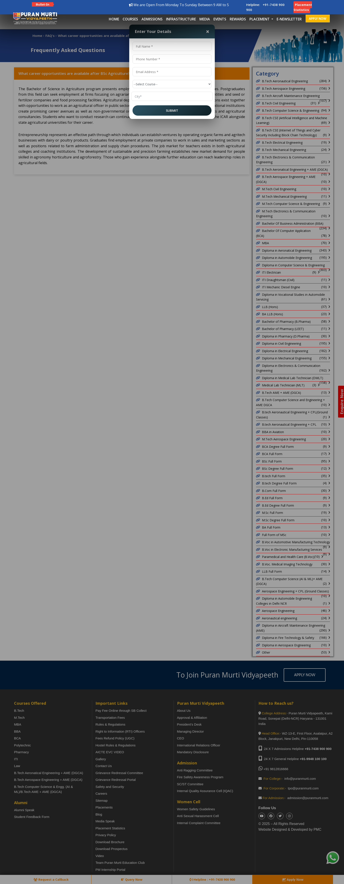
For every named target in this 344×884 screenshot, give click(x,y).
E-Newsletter (289, 19)
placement (260, 19)
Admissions (152, 19)
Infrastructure (181, 19)
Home (114, 19)
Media (204, 19)
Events (219, 19)
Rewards (238, 19)
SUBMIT (172, 110)
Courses (130, 19)
